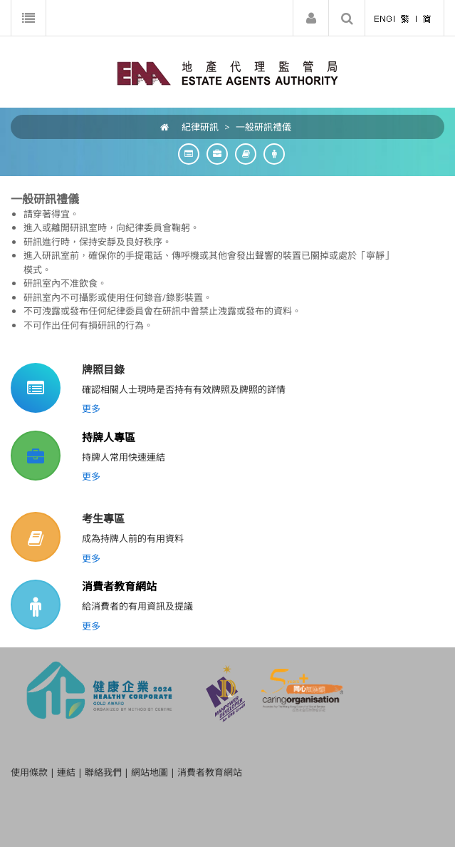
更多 (91, 408)
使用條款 (29, 772)
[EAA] (227, 72)
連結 (66, 772)
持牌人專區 (108, 437)
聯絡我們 (103, 772)
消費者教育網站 (119, 586)
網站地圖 (149, 772)
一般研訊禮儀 (263, 126)
